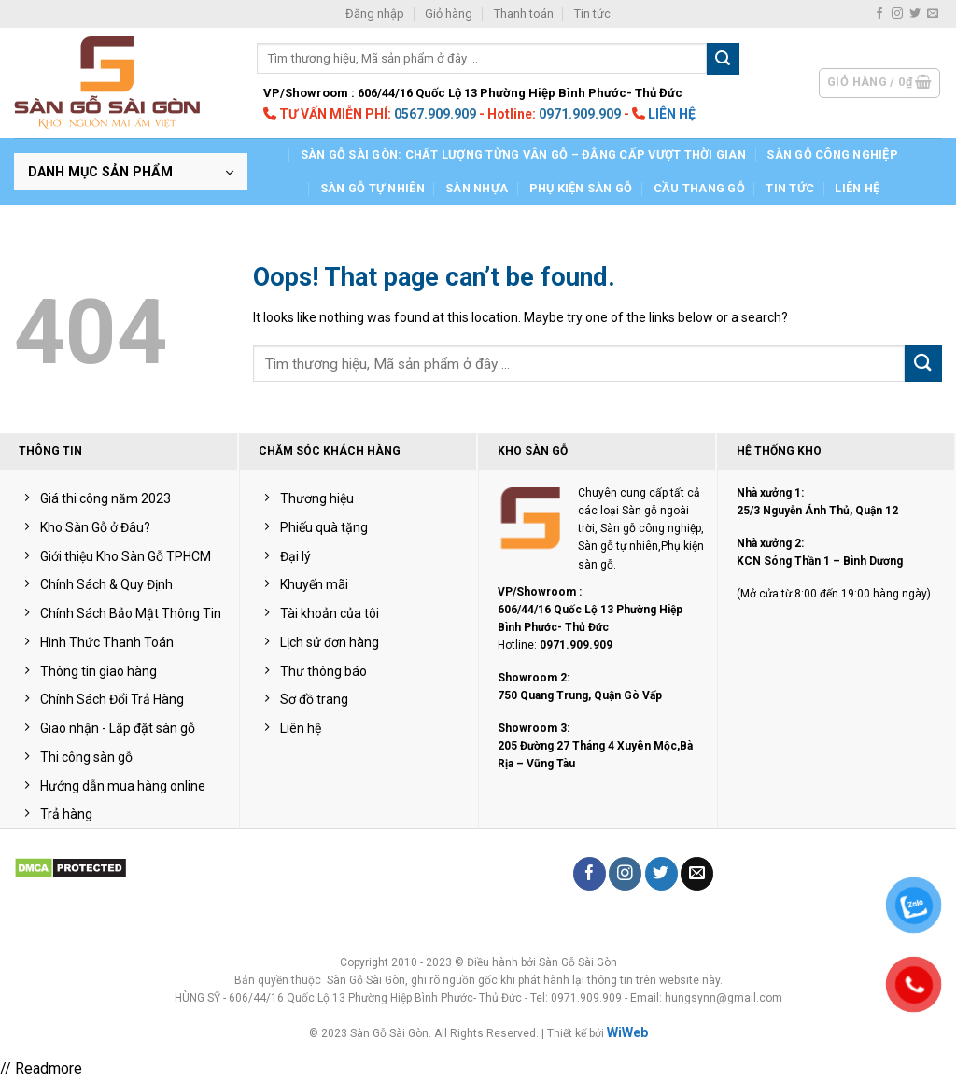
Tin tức (592, 14)
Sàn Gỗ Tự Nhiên (372, 188)
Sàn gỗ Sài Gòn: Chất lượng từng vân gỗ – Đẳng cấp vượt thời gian (523, 154)
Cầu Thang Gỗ (699, 188)
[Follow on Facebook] (879, 14)
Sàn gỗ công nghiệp (832, 154)
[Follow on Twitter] (915, 14)
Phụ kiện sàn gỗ (581, 188)
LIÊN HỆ (672, 113)
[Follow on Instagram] (897, 14)
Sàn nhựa (476, 188)
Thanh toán (524, 14)
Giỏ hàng (448, 14)
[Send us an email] (932, 14)
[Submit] (722, 59)
